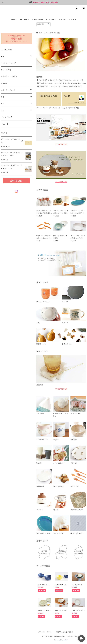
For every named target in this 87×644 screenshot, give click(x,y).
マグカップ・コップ (8, 63)
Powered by (61, 640)
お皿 (2, 56)
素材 (2, 104)
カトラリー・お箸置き (9, 77)
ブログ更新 (42, 80)
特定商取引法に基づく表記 (64, 632)
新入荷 (40, 83)
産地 (2, 97)
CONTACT (51, 20)
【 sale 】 (5, 124)
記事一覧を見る (16, 181)
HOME (14, 20)
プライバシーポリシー (45, 632)
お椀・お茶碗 (6, 70)
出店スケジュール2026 (67, 20)
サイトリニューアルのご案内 (48, 33)
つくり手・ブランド (8, 90)
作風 (2, 110)
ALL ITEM (24, 20)
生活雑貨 (4, 83)
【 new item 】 (7, 117)
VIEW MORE (61, 144)
